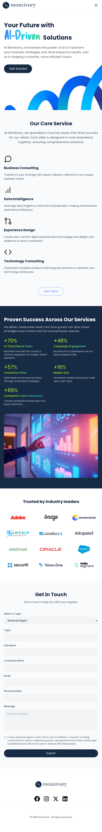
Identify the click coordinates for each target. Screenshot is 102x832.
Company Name (14, 660)
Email (7, 675)
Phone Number (13, 691)
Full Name (10, 645)
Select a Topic (12, 613)
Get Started (18, 69)
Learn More (51, 291)
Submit (51, 753)
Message (9, 706)
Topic (7, 630)
